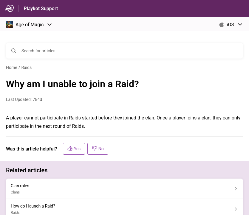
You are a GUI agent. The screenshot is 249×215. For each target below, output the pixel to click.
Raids (26, 67)
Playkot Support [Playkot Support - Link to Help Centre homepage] (41, 8)
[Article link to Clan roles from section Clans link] (124, 189)
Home (11, 67)
